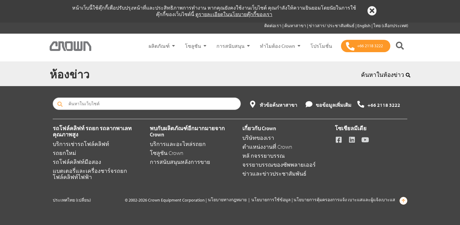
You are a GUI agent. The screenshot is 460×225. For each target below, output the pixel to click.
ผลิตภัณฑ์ (159, 46)
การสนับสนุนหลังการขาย (180, 161)
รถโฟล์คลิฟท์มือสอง (77, 161)
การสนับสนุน (230, 46)
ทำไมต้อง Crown (277, 46)
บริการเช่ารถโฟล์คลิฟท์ (81, 144)
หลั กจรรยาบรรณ (263, 155)
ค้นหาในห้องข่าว (385, 74)
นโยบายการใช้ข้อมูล (271, 199)
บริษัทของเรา (258, 137)
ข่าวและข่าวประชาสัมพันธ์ (274, 173)
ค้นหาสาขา (295, 25)
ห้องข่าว (69, 74)
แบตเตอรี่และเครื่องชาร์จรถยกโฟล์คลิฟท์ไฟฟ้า (90, 174)
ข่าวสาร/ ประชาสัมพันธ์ (332, 25)
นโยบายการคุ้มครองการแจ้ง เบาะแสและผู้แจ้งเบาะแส (344, 199)
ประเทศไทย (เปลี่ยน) (72, 200)
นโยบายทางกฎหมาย (227, 199)
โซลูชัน (193, 46)
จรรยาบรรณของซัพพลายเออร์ (279, 164)
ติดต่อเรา (273, 25)
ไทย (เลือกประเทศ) (390, 25)
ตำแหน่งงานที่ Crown (267, 146)
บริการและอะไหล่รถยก (178, 144)
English (364, 25)
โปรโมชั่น (321, 46)
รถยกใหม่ (64, 152)
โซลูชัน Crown (166, 152)
